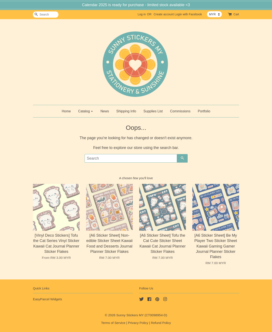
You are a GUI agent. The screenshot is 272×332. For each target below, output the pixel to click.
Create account (164, 14)
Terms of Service (113, 323)
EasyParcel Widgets (47, 299)
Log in (142, 14)
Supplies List (153, 111)
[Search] (45, 14)
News (105, 111)
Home (66, 111)
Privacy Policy (138, 323)
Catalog (85, 111)
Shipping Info (126, 111)
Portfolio (204, 111)
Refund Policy (161, 323)
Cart (236, 14)
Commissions (180, 111)
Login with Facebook (188, 14)
